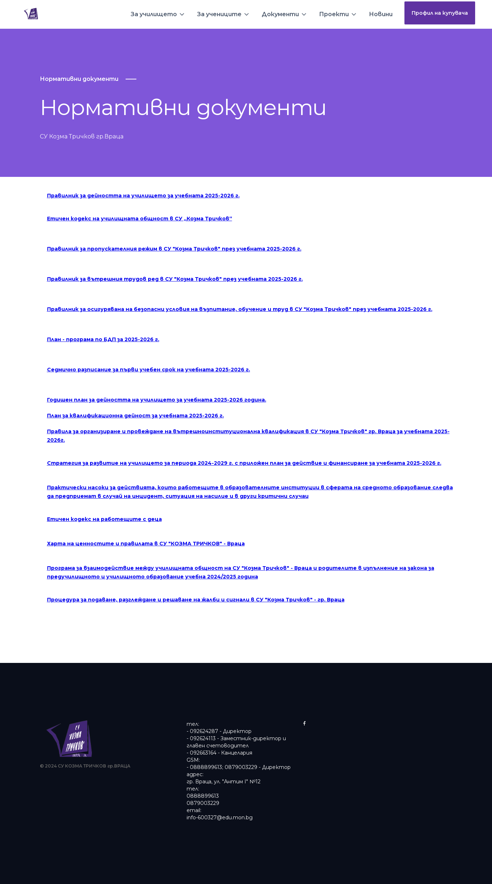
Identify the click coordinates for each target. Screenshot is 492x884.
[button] (158, 14)
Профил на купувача (440, 13)
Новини (381, 14)
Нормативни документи (79, 78)
